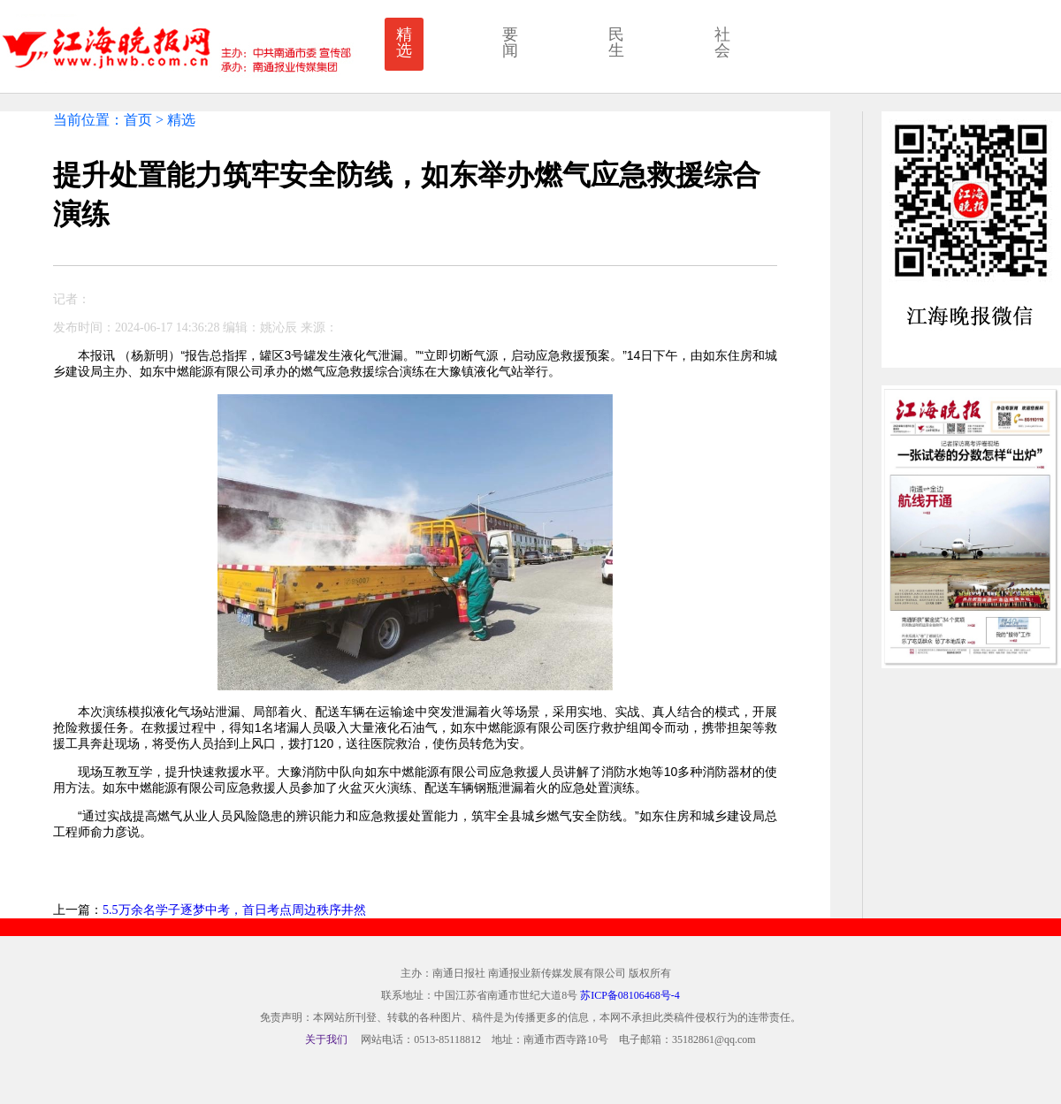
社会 (722, 42)
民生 (616, 42)
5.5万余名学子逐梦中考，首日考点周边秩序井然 (234, 910)
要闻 (510, 42)
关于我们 (326, 1039)
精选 (404, 42)
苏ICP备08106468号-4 (630, 995)
